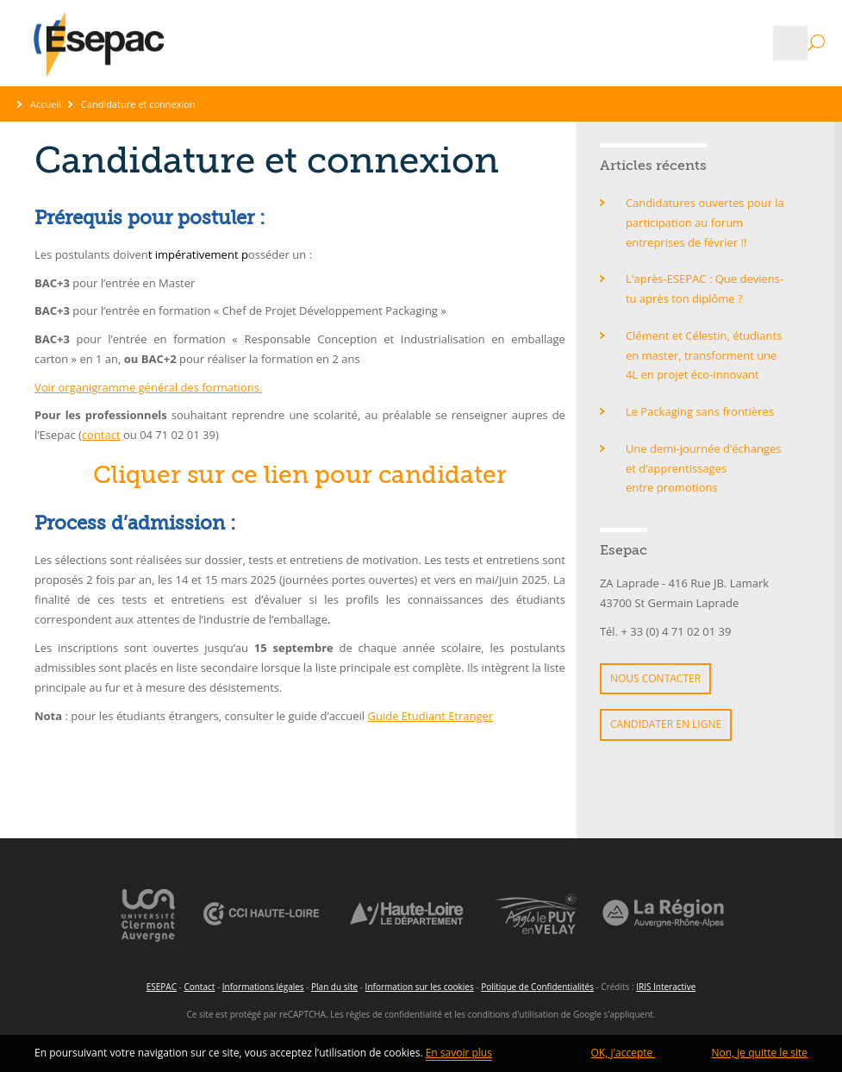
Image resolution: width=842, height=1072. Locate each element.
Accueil (45, 103)
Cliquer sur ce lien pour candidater (300, 475)
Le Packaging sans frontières (700, 411)
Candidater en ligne (665, 724)
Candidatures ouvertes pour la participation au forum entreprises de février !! (705, 222)
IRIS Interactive (665, 987)
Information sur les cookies (419, 987)
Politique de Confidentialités (537, 987)
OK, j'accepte (623, 1052)
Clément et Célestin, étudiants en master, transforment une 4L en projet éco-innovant (704, 355)
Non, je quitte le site (759, 1052)
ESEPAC (162, 987)
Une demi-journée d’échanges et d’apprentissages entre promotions (704, 468)
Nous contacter (655, 678)
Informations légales (263, 987)
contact (101, 434)
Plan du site (334, 987)
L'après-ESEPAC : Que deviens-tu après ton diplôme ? (704, 288)
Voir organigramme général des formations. (148, 387)
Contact (199, 987)
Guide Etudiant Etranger (431, 716)
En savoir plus (459, 1052)
